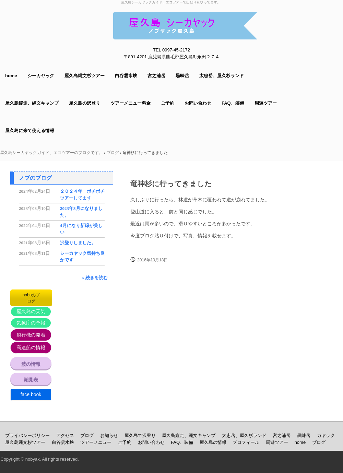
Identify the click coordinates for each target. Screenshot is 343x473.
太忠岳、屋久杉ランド (221, 75)
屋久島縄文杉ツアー (84, 75)
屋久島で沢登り (140, 435)
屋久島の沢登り (84, 103)
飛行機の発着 (30, 335)
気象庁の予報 (30, 323)
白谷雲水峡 (126, 75)
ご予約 (167, 103)
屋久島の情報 (213, 442)
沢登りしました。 (78, 242)
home (11, 75)
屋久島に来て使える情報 (29, 130)
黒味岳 (182, 75)
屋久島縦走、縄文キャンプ (32, 103)
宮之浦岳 (156, 75)
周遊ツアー (266, 103)
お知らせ (109, 435)
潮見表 (31, 379)
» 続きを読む (95, 277)
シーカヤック (40, 75)
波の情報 (30, 364)
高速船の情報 (30, 347)
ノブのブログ (35, 178)
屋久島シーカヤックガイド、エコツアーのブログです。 (51, 152)
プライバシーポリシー (27, 435)
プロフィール (246, 442)
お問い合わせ (198, 103)
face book (31, 394)
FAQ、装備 (233, 103)
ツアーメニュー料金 (130, 103)
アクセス (65, 435)
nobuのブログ (31, 298)
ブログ (113, 152)
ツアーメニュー (95, 442)
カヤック (326, 435)
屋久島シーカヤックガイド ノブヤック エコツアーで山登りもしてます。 (185, 25)
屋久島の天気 (30, 311)
